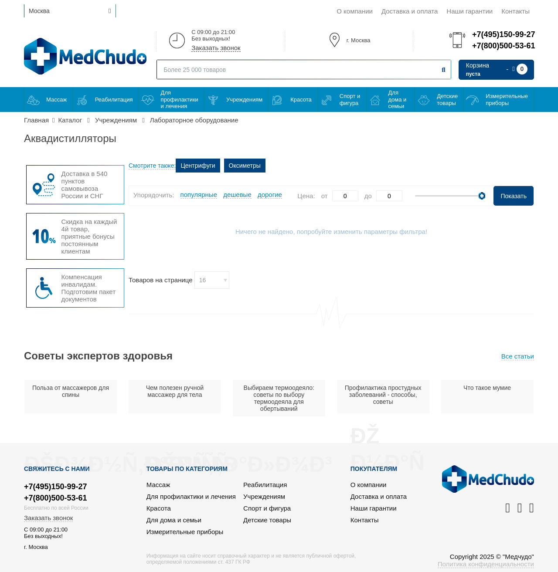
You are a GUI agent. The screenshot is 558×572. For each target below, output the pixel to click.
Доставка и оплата (409, 11)
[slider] (482, 196)
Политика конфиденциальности (486, 564)
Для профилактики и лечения (179, 99)
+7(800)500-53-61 (503, 45)
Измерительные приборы (507, 99)
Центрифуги (197, 165)
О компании (355, 11)
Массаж (56, 99)
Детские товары (447, 99)
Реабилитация (114, 99)
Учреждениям (244, 99)
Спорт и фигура (350, 99)
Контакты (515, 11)
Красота (301, 99)
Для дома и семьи (397, 99)
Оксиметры (245, 165)
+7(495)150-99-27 (503, 34)
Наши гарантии (469, 11)
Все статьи (517, 356)
